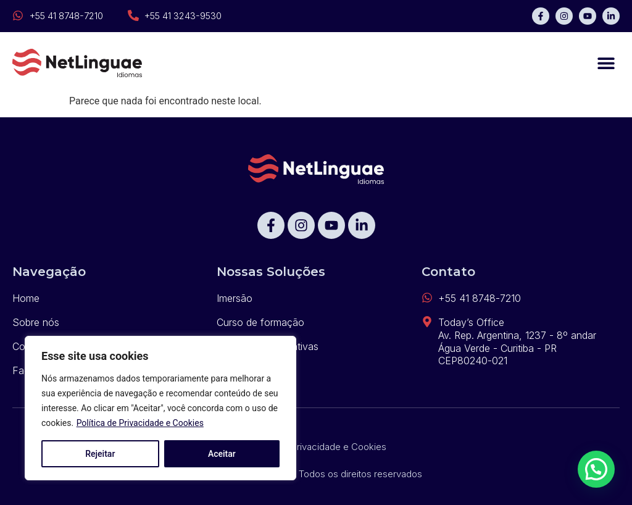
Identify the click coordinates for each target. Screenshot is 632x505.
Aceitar (222, 454)
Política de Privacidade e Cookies (140, 423)
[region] (160, 408)
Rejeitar (100, 454)
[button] (606, 63)
